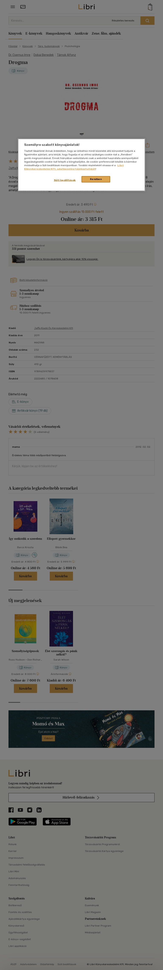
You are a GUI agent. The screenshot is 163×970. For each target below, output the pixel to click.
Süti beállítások (65, 180)
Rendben (96, 179)
